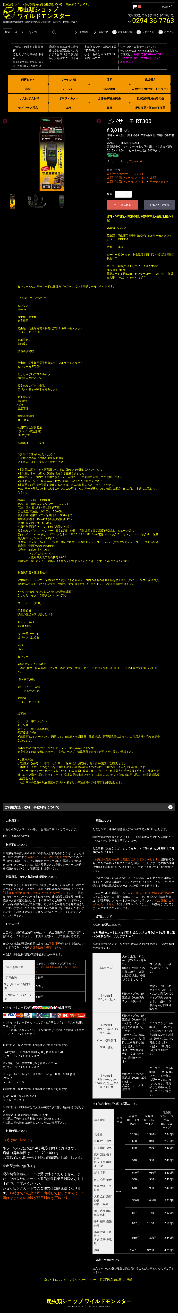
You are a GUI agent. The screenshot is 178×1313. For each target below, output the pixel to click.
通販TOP (100, 32)
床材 (28, 89)
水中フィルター (68, 98)
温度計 (154, 177)
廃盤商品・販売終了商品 (150, 107)
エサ (68, 107)
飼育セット (28, 79)
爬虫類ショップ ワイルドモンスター (89, 1301)
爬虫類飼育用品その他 (150, 98)
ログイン (166, 32)
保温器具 (150, 79)
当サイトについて (55, 1279)
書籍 (109, 107)
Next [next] (97, 120)
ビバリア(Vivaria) (131, 161)
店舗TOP (81, 32)
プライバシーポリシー (83, 1279)
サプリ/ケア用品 (28, 107)
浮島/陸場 (109, 89)
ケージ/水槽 (68, 79)
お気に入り (145, 32)
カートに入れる (122, 205)
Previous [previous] (4, 120)
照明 (109, 79)
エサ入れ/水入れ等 (27, 98)
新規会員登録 (122, 32)
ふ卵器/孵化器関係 (109, 98)
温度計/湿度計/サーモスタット (150, 89)
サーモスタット (159, 181)
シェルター (68, 89)
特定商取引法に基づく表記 (116, 1279)
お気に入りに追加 (159, 205)
